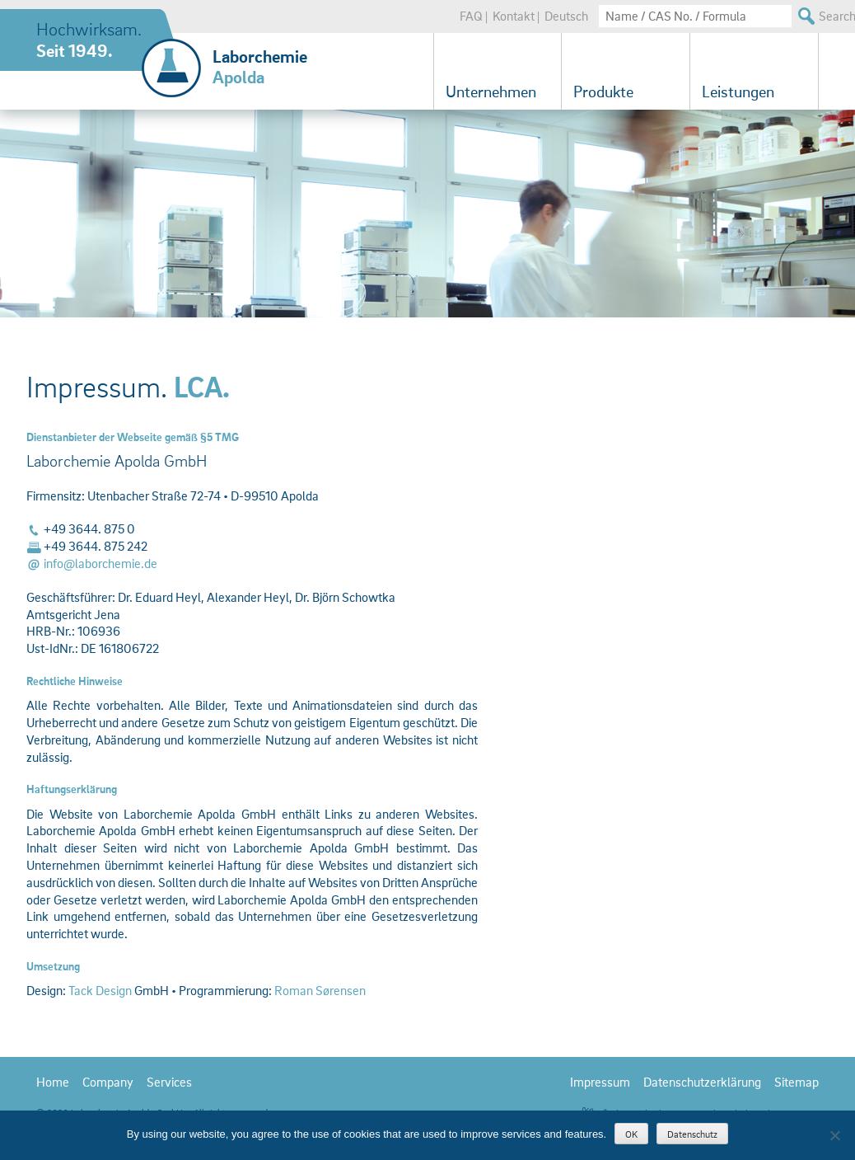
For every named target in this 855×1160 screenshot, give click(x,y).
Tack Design (100, 990)
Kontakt (514, 15)
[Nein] (834, 1135)
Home (52, 1081)
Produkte (603, 91)
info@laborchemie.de (100, 563)
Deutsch (566, 15)
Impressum (600, 1081)
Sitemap (796, 1081)
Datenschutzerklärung (702, 1081)
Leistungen (738, 91)
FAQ (471, 15)
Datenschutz (692, 1134)
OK (631, 1134)
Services (169, 1081)
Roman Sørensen (320, 990)
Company (107, 1081)
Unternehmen (491, 91)
